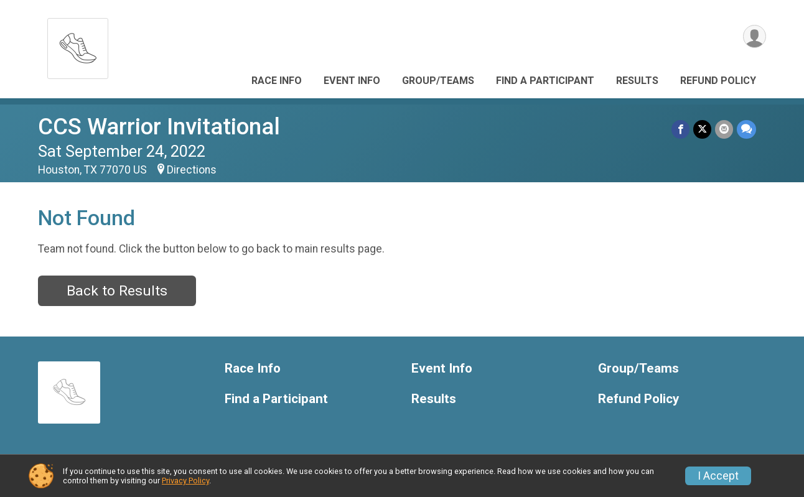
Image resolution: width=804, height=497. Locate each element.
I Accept (718, 476)
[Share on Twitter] (702, 129)
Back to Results (117, 290)
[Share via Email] (724, 129)
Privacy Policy (185, 480)
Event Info (352, 80)
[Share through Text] (746, 129)
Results (637, 80)
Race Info (276, 80)
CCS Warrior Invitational (159, 126)
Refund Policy (718, 80)
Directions (192, 170)
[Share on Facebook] (680, 129)
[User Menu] (754, 36)
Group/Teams (438, 80)
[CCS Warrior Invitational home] (77, 45)
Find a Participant (545, 80)
